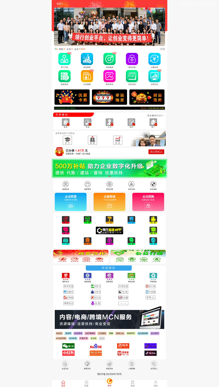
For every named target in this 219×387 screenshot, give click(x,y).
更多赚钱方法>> (155, 115)
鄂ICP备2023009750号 (109, 374)
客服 (213, 3)
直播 (203, 3)
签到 (184, 3)
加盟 (162, 49)
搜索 (194, 3)
